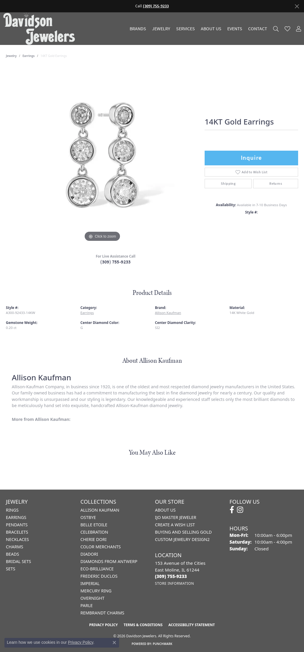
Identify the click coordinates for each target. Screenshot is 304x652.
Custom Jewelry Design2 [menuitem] (182, 539)
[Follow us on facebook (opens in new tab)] (232, 509)
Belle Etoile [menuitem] (94, 524)
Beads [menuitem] (12, 554)
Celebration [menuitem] (94, 532)
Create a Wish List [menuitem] (175, 524)
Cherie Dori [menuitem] (94, 539)
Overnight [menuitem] (93, 598)
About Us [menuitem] (165, 510)
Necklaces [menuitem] (17, 539)
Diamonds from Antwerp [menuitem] (109, 561)
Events (234, 28)
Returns (275, 183)
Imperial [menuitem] (90, 583)
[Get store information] (174, 583)
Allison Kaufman (168, 312)
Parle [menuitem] (87, 605)
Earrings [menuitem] (16, 517)
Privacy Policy (103, 624)
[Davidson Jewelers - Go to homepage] (40, 28)
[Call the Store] (171, 576)
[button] (276, 28)
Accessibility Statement (191, 624)
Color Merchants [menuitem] (101, 547)
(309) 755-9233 (115, 262)
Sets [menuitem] (10, 569)
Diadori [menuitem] (89, 554)
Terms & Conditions (142, 624)
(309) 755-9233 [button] (156, 6)
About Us (211, 28)
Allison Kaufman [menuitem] (100, 510)
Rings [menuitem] (12, 510)
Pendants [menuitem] (17, 524)
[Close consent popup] (114, 642)
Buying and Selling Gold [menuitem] (183, 532)
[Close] (296, 6)
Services (185, 28)
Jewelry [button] (161, 28)
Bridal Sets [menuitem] (18, 561)
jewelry (11, 56)
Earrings (29, 56)
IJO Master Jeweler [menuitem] (175, 517)
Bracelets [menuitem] (17, 532)
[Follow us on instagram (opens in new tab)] (240, 509)
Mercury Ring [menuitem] (96, 591)
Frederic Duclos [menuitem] (99, 576)
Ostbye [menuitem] (88, 517)
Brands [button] (138, 28)
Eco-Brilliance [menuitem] (97, 569)
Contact (257, 28)
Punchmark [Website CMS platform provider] (163, 644)
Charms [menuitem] (14, 547)
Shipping (228, 183)
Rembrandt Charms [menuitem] (102, 613)
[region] (102, 155)
